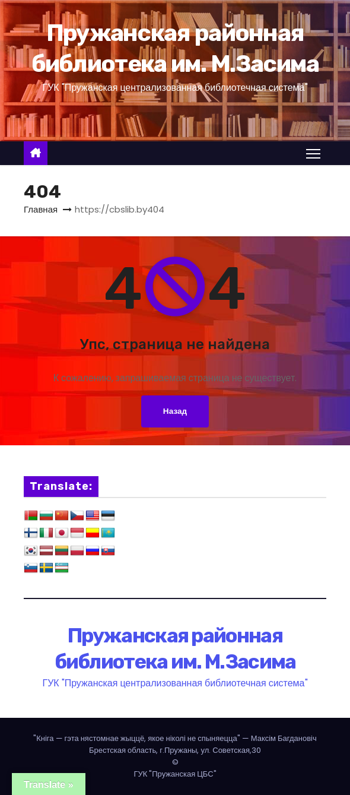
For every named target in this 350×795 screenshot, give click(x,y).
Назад (175, 411)
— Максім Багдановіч (175, 738)
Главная (41, 209)
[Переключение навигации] (313, 153)
